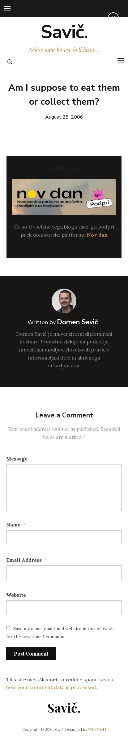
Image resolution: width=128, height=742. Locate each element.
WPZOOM (97, 729)
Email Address (24, 560)
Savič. (64, 32)
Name (13, 525)
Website (16, 595)
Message (17, 459)
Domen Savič (77, 322)
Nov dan (97, 235)
